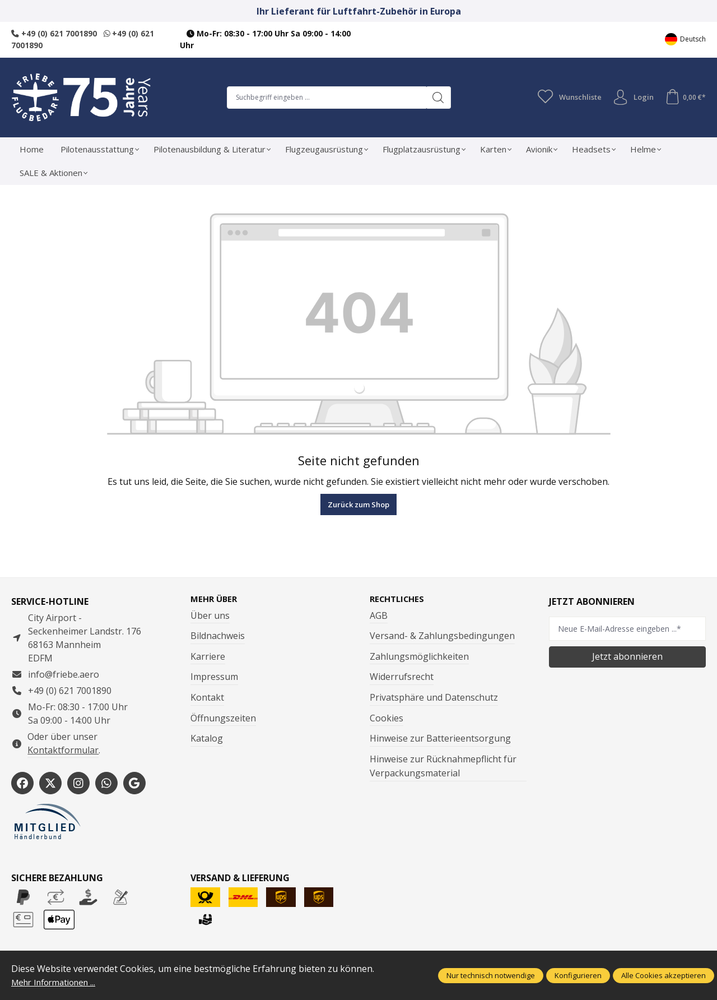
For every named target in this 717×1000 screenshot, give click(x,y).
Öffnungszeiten (223, 718)
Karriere (207, 656)
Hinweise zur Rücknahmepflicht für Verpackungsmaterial (443, 766)
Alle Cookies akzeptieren (663, 975)
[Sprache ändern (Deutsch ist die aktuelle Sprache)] (685, 39)
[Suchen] (436, 97)
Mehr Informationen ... (58, 982)
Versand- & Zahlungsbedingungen (442, 636)
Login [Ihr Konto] (630, 97)
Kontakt (207, 697)
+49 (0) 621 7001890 (54, 33)
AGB (379, 615)
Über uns (210, 615)
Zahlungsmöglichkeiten (419, 656)
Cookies (386, 718)
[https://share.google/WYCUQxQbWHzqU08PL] (134, 783)
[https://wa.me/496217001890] (106, 783)
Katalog (206, 739)
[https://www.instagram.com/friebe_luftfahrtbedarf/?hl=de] (78, 783)
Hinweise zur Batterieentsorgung (440, 739)
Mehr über (215, 598)
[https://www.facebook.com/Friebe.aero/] (22, 783)
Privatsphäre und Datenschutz (434, 697)
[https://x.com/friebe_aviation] (50, 783)
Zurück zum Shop (358, 504)
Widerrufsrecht (402, 677)
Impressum (214, 677)
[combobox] (324, 97)
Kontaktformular (63, 749)
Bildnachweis (217, 636)
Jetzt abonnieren (627, 656)
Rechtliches (399, 598)
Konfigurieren (578, 975)
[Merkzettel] (565, 97)
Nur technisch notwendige (490, 975)
